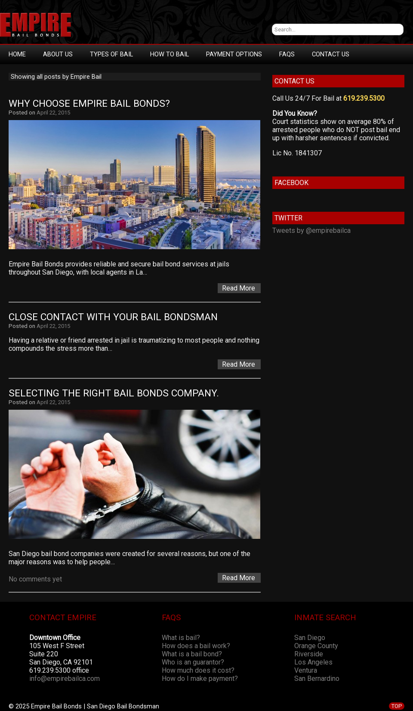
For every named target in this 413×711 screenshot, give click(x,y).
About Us (58, 54)
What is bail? (181, 638)
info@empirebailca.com (64, 678)
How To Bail (169, 54)
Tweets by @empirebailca (311, 230)
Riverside (308, 654)
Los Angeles (313, 662)
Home (17, 54)
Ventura (305, 670)
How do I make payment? (200, 678)
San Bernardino (316, 678)
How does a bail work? (196, 646)
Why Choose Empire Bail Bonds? (89, 103)
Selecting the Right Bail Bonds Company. (114, 393)
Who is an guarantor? (193, 662)
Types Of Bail (111, 54)
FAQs (287, 54)
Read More (238, 288)
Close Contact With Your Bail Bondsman (113, 317)
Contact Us (330, 54)
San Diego (309, 638)
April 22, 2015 (53, 112)
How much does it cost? (198, 670)
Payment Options (234, 54)
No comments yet (35, 579)
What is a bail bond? (192, 654)
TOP (396, 706)
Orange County (316, 646)
